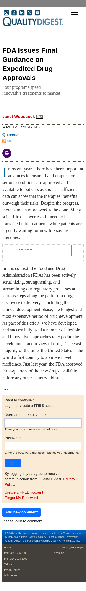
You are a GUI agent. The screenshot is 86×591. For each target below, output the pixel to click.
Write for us (10, 575)
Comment (13, 135)
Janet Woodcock (18, 116)
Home (7, 547)
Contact (33, 537)
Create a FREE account (24, 492)
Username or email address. (27, 415)
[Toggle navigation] (75, 13)
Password (13, 438)
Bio (39, 116)
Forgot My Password (21, 498)
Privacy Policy (12, 569)
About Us (59, 553)
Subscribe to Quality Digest (69, 547)
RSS (9, 141)
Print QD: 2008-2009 (15, 558)
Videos (8, 564)
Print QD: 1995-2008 (15, 553)
